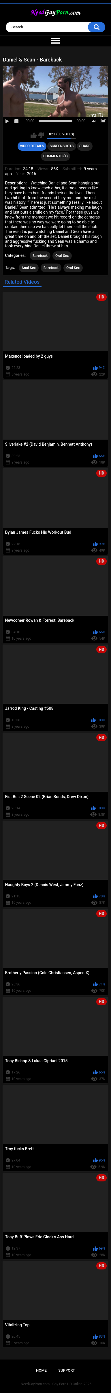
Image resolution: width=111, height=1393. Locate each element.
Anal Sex (29, 268)
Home (41, 1370)
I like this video (34, 135)
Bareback (40, 256)
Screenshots (62, 146)
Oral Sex (62, 256)
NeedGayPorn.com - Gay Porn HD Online (51, 1384)
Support (66, 1370)
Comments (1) (55, 156)
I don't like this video (41, 135)
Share (84, 146)
